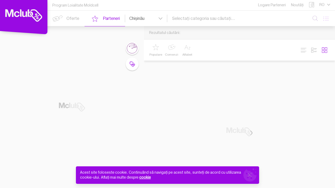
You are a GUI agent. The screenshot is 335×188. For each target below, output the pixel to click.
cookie (145, 177)
